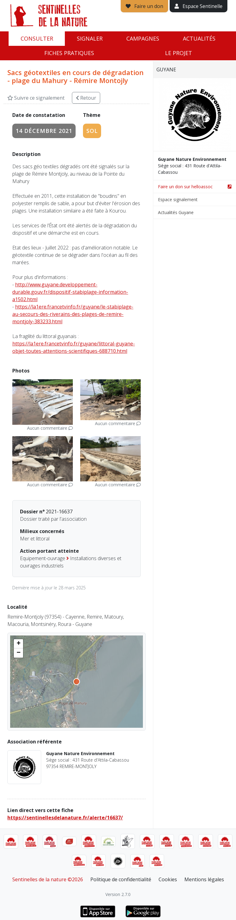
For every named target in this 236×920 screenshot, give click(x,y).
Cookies (168, 879)
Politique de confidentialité (120, 879)
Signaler (90, 38)
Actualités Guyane (176, 212)
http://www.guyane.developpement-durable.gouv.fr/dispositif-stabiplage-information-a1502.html (70, 292)
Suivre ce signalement (36, 97)
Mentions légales (204, 879)
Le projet (178, 53)
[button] (18, 643)
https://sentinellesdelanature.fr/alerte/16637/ (65, 817)
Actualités (199, 38)
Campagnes (142, 38)
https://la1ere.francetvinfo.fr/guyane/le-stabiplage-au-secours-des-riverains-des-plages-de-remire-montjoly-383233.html (72, 314)
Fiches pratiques (69, 53)
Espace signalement (178, 199)
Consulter (37, 38)
